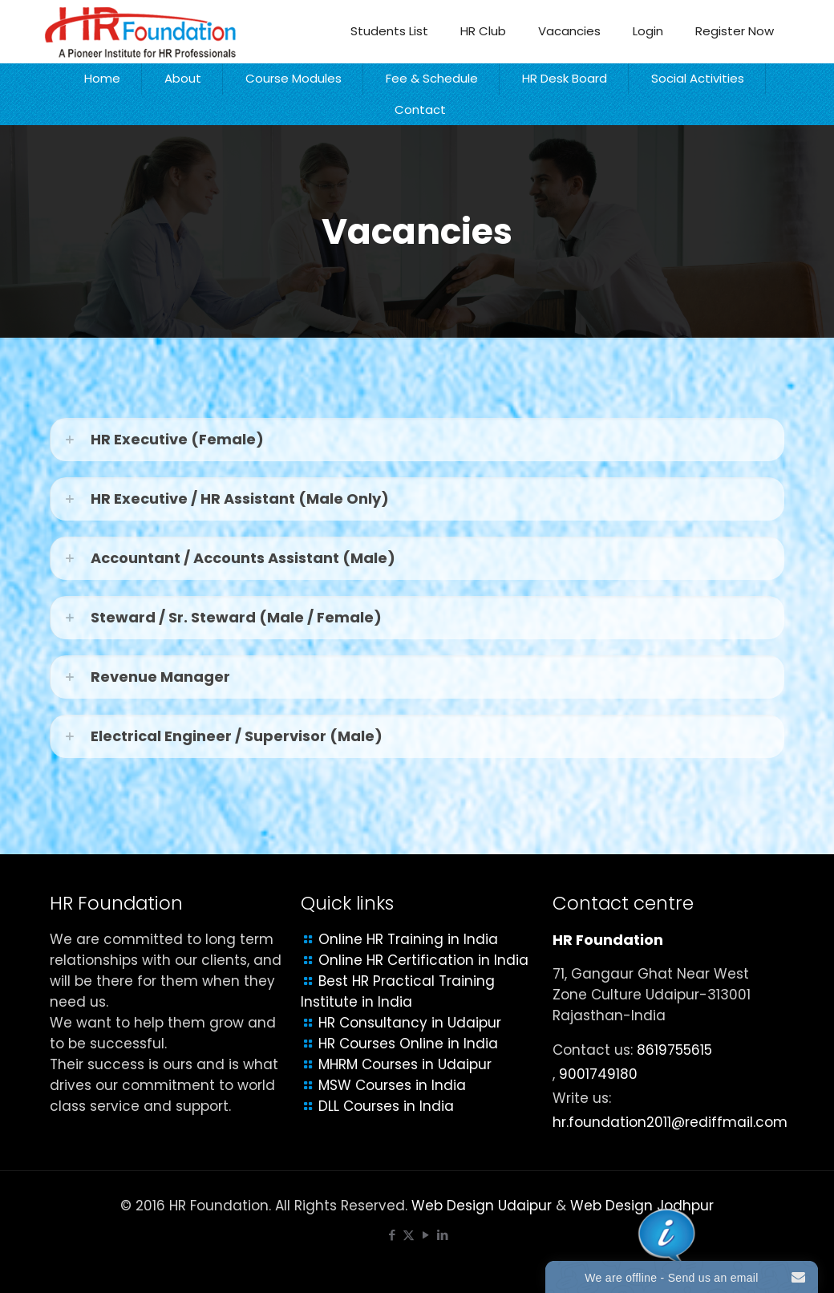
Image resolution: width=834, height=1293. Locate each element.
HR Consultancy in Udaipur (409, 1022)
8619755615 (674, 1050)
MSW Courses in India (392, 1085)
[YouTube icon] (425, 1234)
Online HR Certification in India (423, 960)
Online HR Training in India (408, 939)
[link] (417, 439)
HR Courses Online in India (408, 1043)
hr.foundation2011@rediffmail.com (670, 1122)
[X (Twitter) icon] (409, 1234)
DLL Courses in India (386, 1106)
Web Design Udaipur (481, 1205)
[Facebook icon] (392, 1234)
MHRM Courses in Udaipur (405, 1064)
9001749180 (598, 1074)
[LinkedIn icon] (442, 1234)
